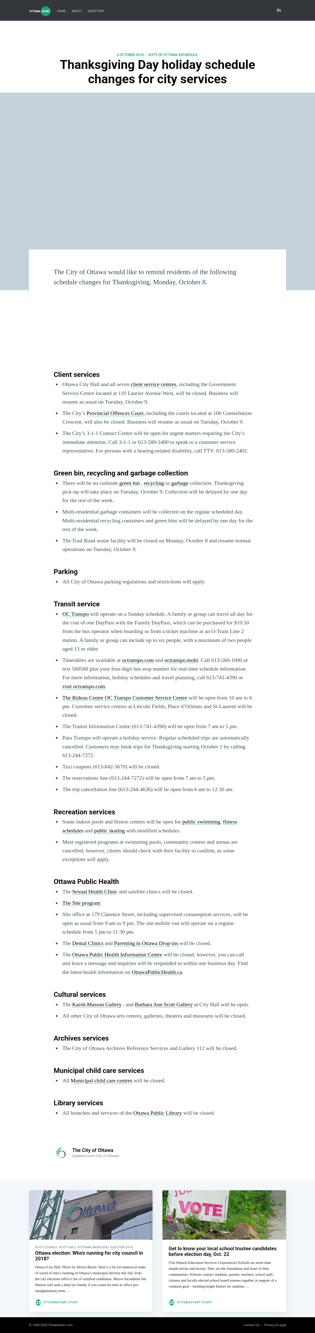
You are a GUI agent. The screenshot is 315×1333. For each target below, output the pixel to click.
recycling (154, 483)
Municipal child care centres (102, 1080)
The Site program (81, 903)
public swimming (201, 822)
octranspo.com (138, 660)
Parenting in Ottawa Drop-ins (146, 943)
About (77, 11)
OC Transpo (75, 614)
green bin (129, 483)
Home (61, 11)
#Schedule (188, 55)
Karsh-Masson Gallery (97, 1004)
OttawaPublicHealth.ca (157, 972)
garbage (180, 483)
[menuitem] (61, 11)
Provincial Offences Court (115, 413)
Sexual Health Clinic (94, 891)
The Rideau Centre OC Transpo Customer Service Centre (124, 698)
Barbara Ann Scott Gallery (164, 1004)
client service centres (153, 384)
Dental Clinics (87, 943)
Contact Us (251, 1325)
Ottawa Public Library (157, 1113)
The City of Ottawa (92, 1150)
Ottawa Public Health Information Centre (117, 954)
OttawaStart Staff (61, 1298)
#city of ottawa (162, 55)
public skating (109, 830)
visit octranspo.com (83, 686)
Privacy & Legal (275, 1325)
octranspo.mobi (181, 660)
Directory (96, 11)
